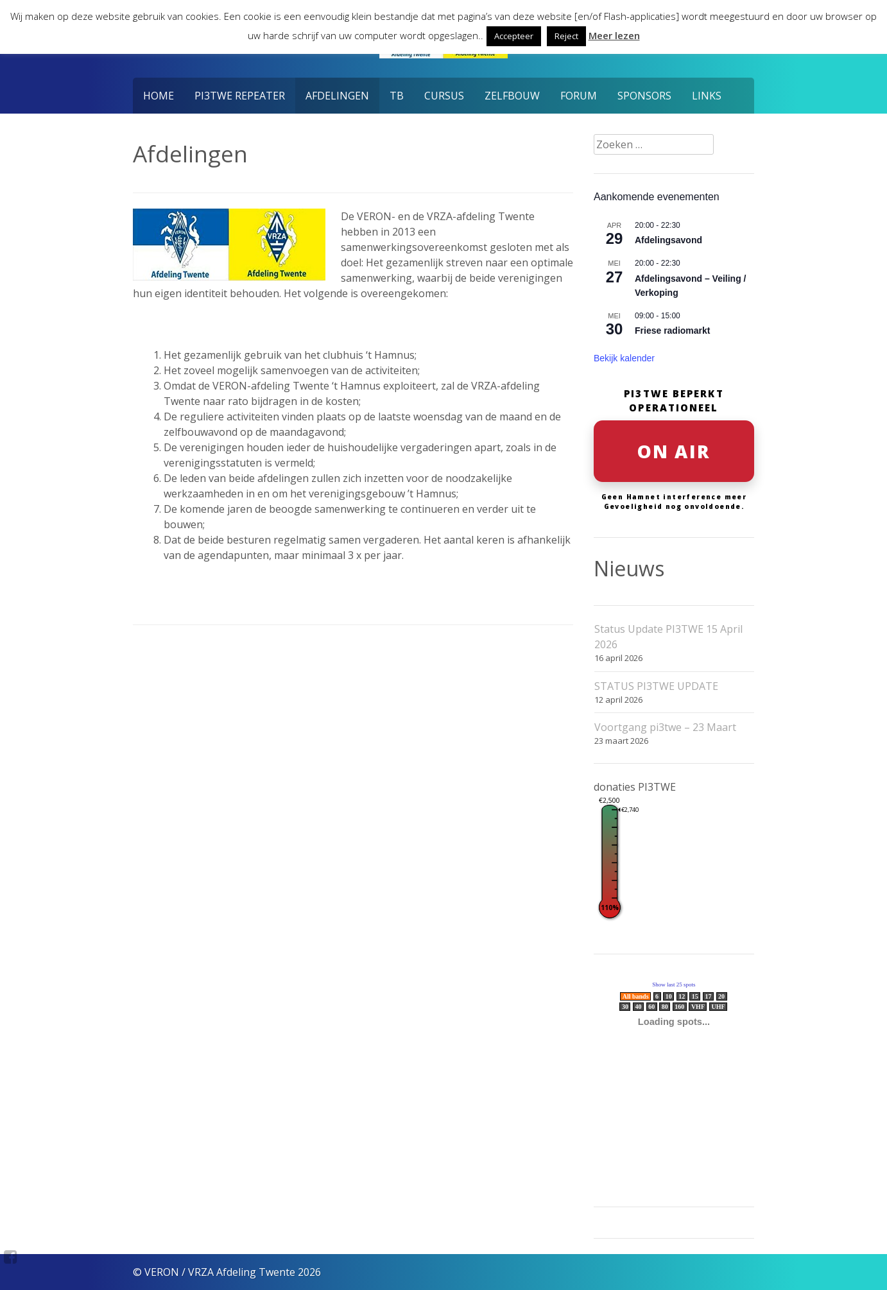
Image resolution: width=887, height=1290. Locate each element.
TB (397, 96)
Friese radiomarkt (672, 330)
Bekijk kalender (624, 358)
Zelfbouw (512, 96)
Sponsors (644, 96)
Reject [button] (566, 36)
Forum (578, 96)
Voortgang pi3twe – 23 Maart (665, 727)
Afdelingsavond (668, 240)
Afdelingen (337, 96)
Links (706, 96)
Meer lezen (614, 35)
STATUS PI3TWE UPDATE (656, 686)
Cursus (444, 96)
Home (158, 96)
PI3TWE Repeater (239, 96)
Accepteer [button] (513, 36)
